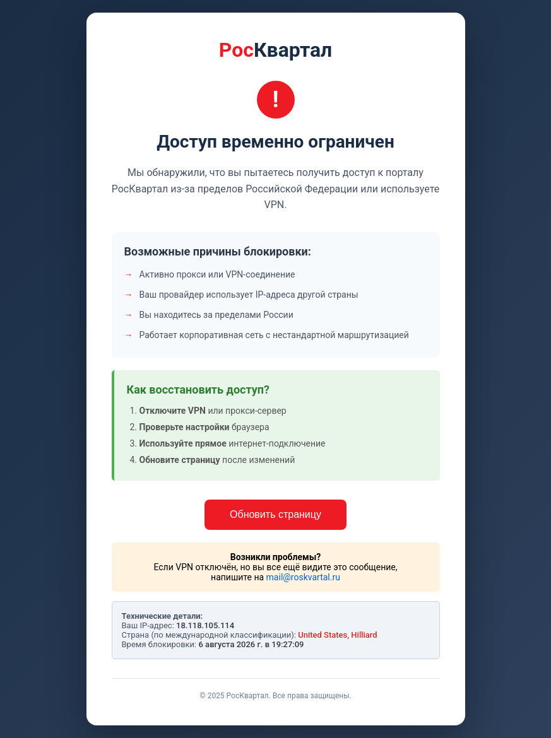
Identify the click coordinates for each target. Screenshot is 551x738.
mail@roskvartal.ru (303, 577)
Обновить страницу (275, 514)
